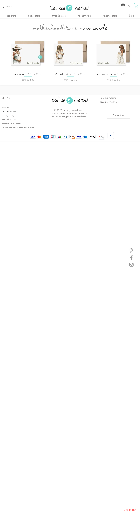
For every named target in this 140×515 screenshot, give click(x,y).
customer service (9, 111)
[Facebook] (131, 257)
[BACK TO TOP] (129, 510)
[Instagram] (131, 265)
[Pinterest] (131, 250)
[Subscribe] (118, 115)
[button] (136, 5)
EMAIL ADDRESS (108, 102)
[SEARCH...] (17, 6)
